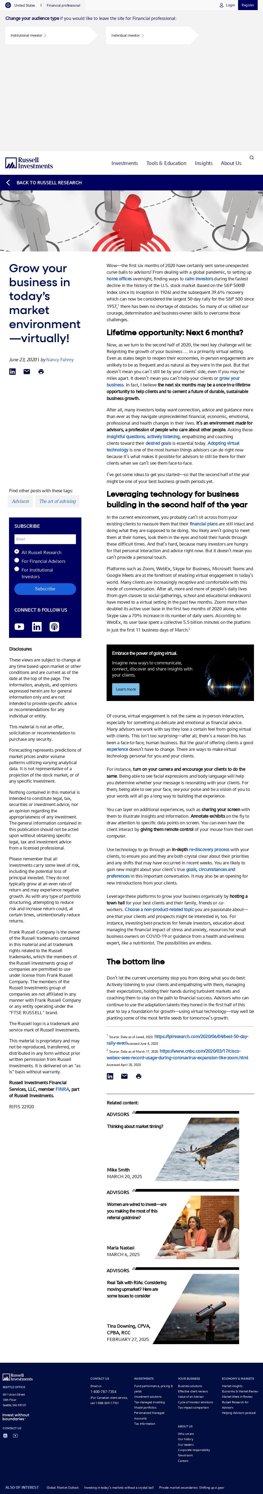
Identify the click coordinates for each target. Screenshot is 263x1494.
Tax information (144, 1325)
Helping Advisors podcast (239, 1314)
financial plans (204, 425)
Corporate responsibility (194, 1351)
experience (117, 650)
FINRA (62, 990)
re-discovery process (209, 750)
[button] (47, 35)
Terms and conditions (127, 1408)
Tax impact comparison (193, 1308)
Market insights (232, 1287)
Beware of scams (207, 1408)
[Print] (41, 272)
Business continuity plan (175, 1408)
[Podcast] (54, 528)
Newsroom (185, 1356)
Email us (95, 1287)
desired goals (158, 344)
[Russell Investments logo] (29, 64)
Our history (185, 1340)
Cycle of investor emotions (195, 1303)
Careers (183, 1362)
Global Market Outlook (63, 1389)
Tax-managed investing (149, 1303)
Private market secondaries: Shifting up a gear (191, 1389)
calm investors (199, 179)
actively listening (163, 337)
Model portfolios (145, 1308)
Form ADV (230, 1408)
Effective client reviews (193, 1292)
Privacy (150, 1408)
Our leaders (185, 1345)
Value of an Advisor (191, 1298)
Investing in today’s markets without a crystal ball (119, 1389)
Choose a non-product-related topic (159, 810)
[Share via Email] (27, 272)
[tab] (22, 5)
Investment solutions (147, 1298)
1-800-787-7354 (103, 1292)
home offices (119, 179)
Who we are (186, 1334)
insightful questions (125, 337)
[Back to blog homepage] (43, 83)
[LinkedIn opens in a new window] (37, 528)
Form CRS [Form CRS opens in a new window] (247, 1408)
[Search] (252, 64)
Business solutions (190, 1287)
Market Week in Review (237, 1298)
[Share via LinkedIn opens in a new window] (12, 272)
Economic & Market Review (240, 1292)
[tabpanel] (131, 31)
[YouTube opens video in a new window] (19, 528)
